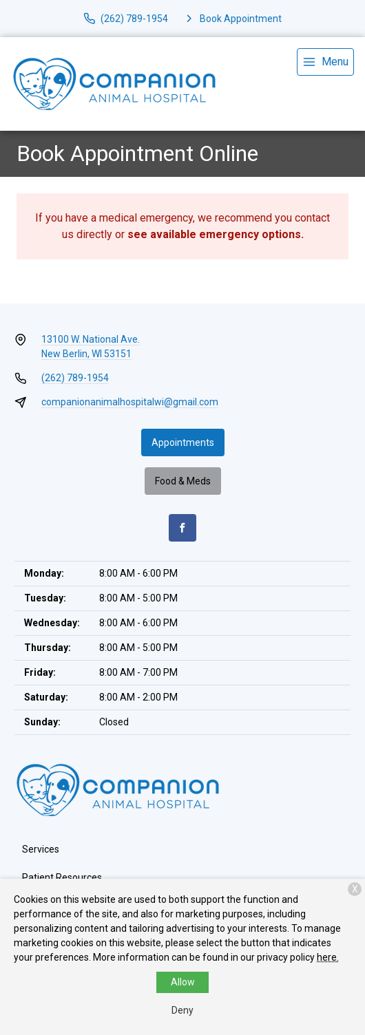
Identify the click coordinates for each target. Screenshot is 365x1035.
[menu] (325, 62)
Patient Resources (62, 877)
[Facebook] (182, 528)
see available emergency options (214, 234)
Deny (182, 1010)
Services (40, 849)
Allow (183, 982)
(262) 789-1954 (75, 377)
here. (328, 957)
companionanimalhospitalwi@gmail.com (129, 401)
